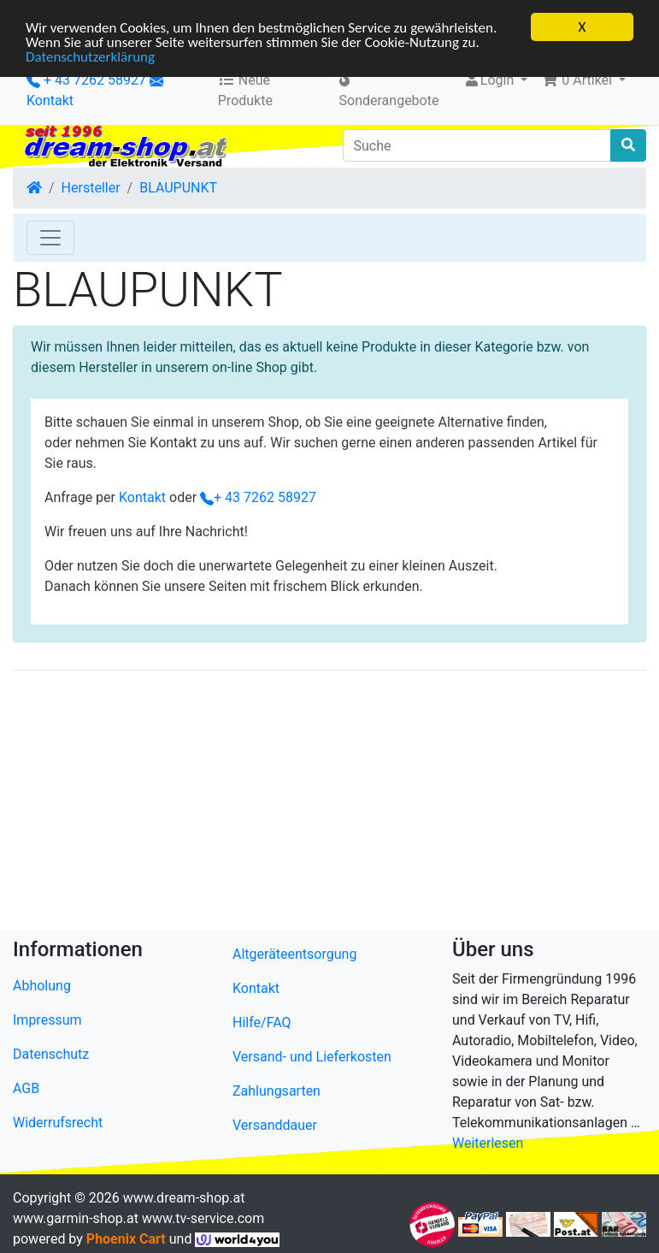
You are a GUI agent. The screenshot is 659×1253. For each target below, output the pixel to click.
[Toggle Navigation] (50, 238)
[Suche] (477, 145)
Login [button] (490, 80)
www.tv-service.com (203, 1218)
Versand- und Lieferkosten (311, 1057)
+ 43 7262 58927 (86, 80)
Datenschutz (51, 1054)
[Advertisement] (329, 804)
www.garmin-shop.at (75, 1218)
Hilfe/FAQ (261, 1022)
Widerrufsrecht (58, 1122)
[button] (583, 80)
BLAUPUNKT (178, 188)
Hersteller (91, 188)
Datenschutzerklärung (90, 56)
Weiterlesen (487, 1143)
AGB (26, 1088)
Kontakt (50, 100)
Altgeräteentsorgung (294, 954)
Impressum (47, 1020)
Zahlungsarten (276, 1091)
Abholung (42, 986)
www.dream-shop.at (184, 1198)
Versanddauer (274, 1125)
